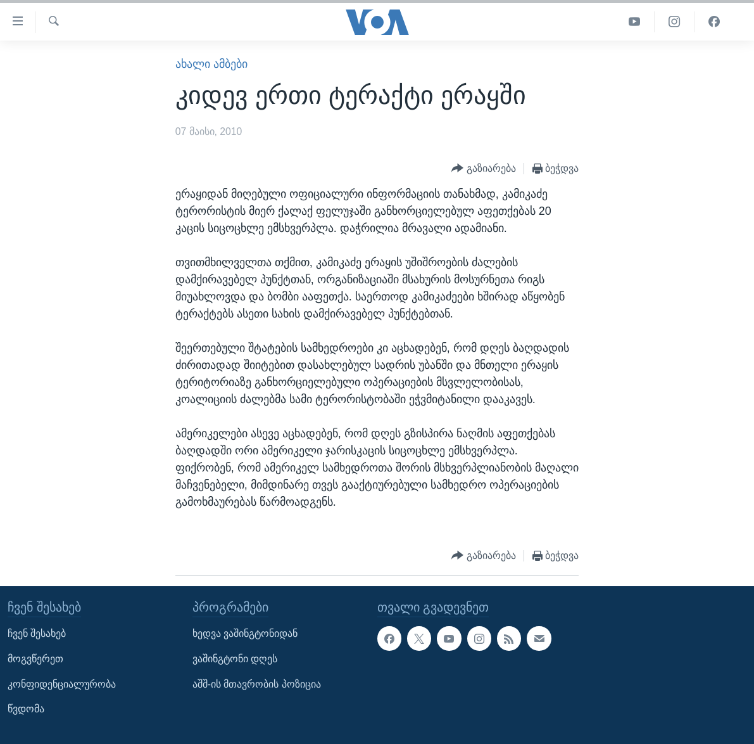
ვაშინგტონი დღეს (234, 658)
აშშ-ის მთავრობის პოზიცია (256, 683)
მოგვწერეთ (35, 658)
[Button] (483, 169)
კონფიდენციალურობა (62, 683)
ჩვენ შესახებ (37, 633)
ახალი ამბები (211, 64)
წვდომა (26, 708)
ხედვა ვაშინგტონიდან (245, 633)
